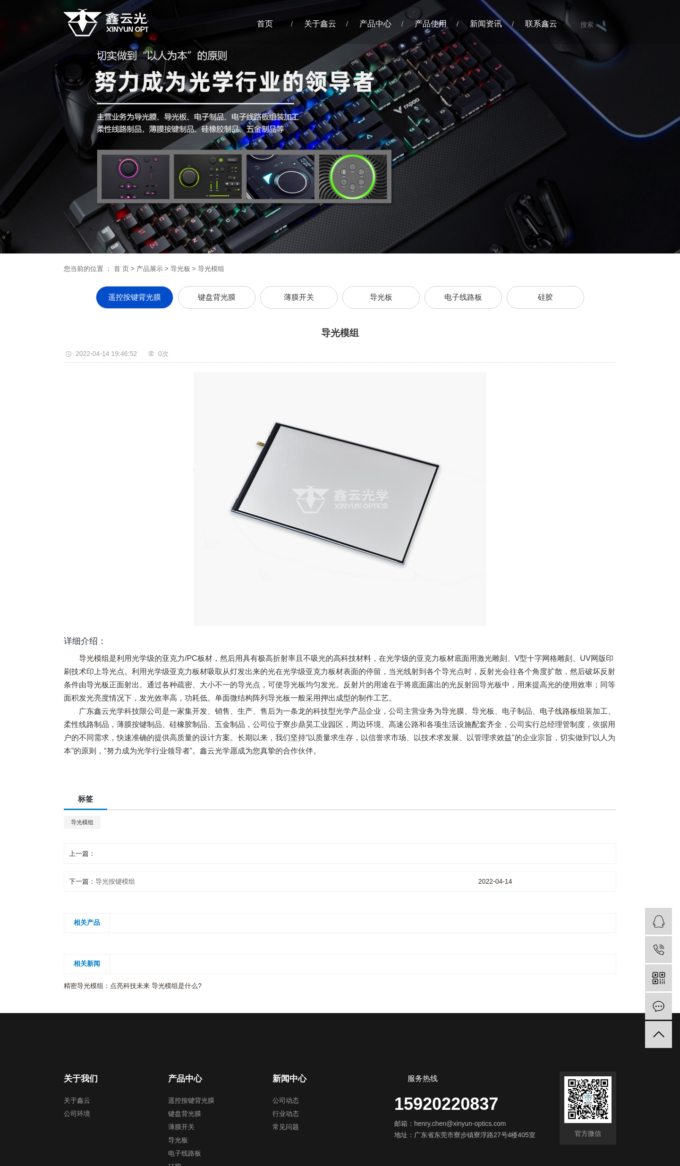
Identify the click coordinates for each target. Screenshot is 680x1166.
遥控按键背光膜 (134, 297)
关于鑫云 (320, 23)
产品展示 (149, 268)
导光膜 (453, 711)
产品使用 (431, 23)
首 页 (121, 268)
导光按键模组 (115, 881)
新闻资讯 (486, 23)
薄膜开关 (299, 297)
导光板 (180, 268)
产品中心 (375, 23)
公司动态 (285, 1100)
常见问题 (285, 1127)
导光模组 (94, 658)
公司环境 (77, 1113)
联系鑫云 (541, 23)
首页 (265, 23)
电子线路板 (463, 297)
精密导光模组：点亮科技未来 (108, 985)
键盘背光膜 (217, 297)
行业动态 (285, 1113)
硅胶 (545, 297)
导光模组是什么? (177, 985)
